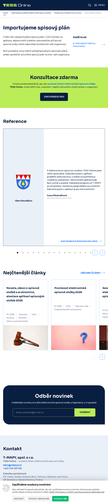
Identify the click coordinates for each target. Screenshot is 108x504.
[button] (102, 252)
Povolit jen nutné (39, 499)
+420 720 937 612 (12, 468)
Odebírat (85, 412)
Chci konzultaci (54, 96)
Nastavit (19, 499)
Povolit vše (60, 499)
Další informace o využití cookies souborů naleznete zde (76, 492)
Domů (5, 13)
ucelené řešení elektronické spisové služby (71, 84)
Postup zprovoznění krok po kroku (67, 13)
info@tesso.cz (12, 465)
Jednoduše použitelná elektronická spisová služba (31, 13)
